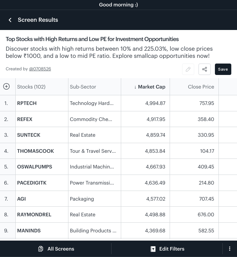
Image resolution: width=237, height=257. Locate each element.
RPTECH (27, 103)
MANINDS (29, 230)
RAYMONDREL (34, 214)
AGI (21, 199)
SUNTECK (28, 135)
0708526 (42, 68)
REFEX (24, 119)
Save (223, 69)
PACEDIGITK (32, 183)
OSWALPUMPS (34, 166)
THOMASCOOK (35, 151)
